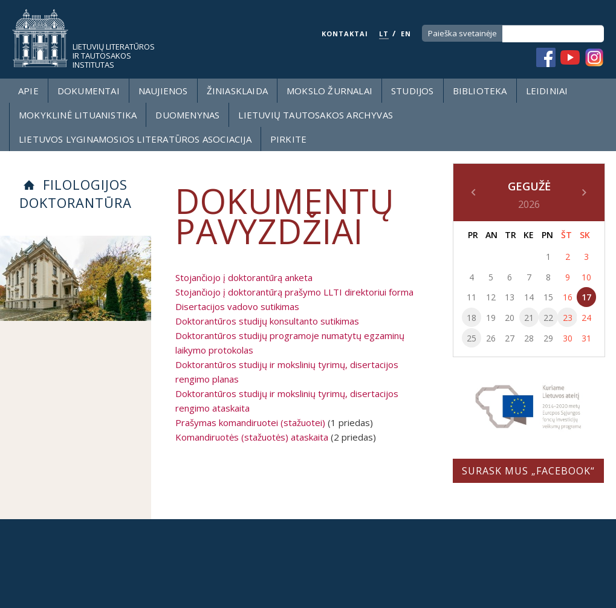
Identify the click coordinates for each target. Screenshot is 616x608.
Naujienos (163, 91)
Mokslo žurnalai (329, 91)
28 (529, 338)
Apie (28, 91)
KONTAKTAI (345, 33)
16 (567, 297)
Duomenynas (187, 115)
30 (567, 338)
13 (509, 297)
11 (471, 297)
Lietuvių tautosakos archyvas (315, 115)
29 (548, 338)
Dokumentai (88, 91)
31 (586, 338)
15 (548, 297)
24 (586, 317)
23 (567, 317)
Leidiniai (547, 91)
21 (529, 317)
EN (406, 33)
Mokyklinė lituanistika (78, 115)
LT (384, 33)
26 (491, 338)
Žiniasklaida (237, 91)
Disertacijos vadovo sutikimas (237, 306)
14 (529, 297)
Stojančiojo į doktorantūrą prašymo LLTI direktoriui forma (294, 292)
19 (491, 317)
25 (471, 338)
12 (491, 297)
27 (509, 338)
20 (509, 317)
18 (471, 317)
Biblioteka (480, 91)
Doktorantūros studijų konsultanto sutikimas (267, 321)
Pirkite (288, 139)
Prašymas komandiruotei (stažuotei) (250, 422)
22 (548, 317)
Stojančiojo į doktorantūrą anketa (244, 277)
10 (586, 277)
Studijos (412, 91)
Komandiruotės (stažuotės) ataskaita (251, 437)
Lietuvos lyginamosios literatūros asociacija (135, 139)
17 (586, 297)
